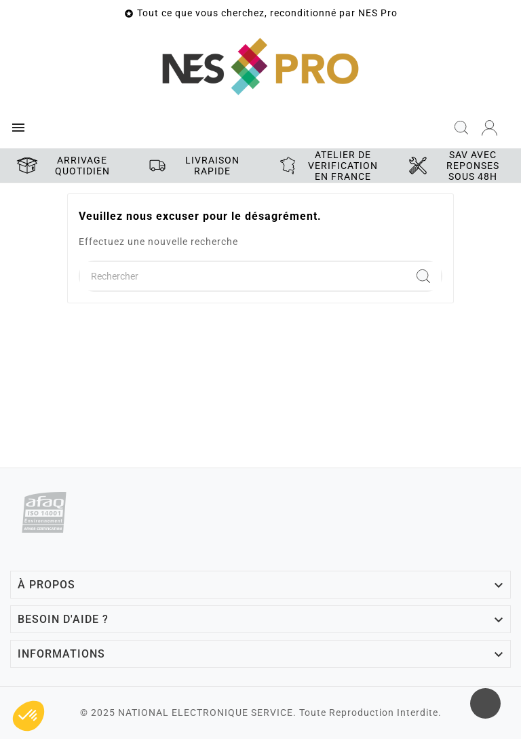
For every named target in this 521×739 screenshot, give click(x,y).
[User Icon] (489, 128)
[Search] (423, 276)
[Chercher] (243, 276)
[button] (28, 716)
